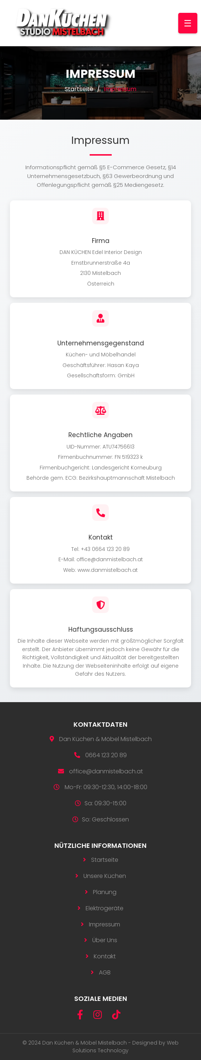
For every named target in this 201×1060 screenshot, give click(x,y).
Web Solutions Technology (125, 1046)
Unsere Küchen (104, 876)
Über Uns (104, 940)
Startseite (79, 89)
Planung (104, 892)
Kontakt (105, 956)
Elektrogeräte (104, 908)
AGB (105, 972)
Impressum (104, 924)
